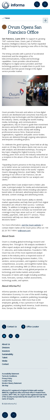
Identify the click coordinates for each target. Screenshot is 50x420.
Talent (4, 357)
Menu (45, 5)
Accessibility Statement (10, 374)
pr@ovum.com (24, 230)
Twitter (17, 336)
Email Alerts (4, 336)
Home (5, 415)
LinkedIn (11, 336)
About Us (6, 344)
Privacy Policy (7, 378)
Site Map (5, 385)
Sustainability (7, 354)
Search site (37, 5)
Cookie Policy (7, 381)
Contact (5, 364)
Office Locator (32, 326)
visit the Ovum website (31, 225)
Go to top (13, 415)
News (7, 18)
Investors (6, 351)
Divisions (6, 347)
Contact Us (12, 326)
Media (4, 361)
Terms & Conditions (9, 376)
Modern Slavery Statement (11, 383)
